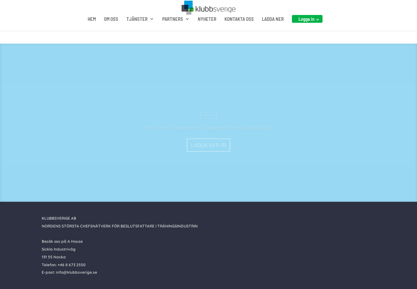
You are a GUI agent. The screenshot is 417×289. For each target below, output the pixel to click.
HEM (92, 31)
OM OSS (111, 31)
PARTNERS (172, 31)
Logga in (306, 31)
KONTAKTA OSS (239, 31)
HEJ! (208, 119)
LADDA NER (273, 31)
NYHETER (207, 31)
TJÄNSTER (137, 31)
